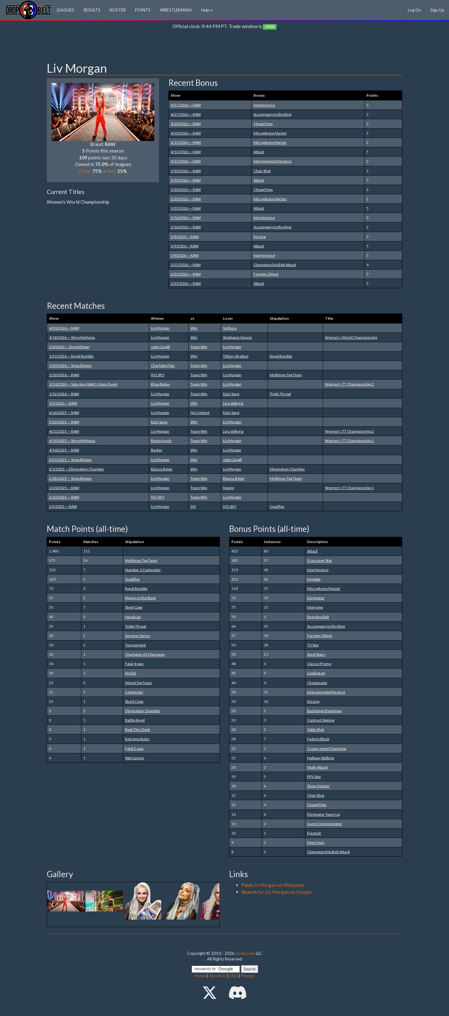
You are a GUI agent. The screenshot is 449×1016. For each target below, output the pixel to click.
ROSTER (118, 9)
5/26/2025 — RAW (64, 422)
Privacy (247, 975)
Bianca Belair (162, 469)
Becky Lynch (161, 440)
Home (200, 975)
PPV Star (314, 776)
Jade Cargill (160, 346)
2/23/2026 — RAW (186, 264)
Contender (134, 692)
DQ (193, 506)
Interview (315, 607)
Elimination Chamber (287, 469)
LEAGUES (65, 9)
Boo (112, 171)
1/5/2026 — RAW (63, 403)
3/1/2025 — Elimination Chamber (76, 469)
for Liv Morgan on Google (277, 892)
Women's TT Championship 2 (349, 384)
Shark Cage (134, 701)
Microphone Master (270, 133)
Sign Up (437, 9)
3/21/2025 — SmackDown (70, 459)
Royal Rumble (281, 356)
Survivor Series (137, 635)
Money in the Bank (140, 598)
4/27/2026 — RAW (186, 105)
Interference (264, 105)
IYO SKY (157, 374)
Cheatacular (317, 682)
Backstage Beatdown (324, 710)
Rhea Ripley (160, 384)
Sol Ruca (230, 328)
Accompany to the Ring (272, 114)
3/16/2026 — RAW (186, 217)
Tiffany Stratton (236, 356)
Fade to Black (318, 738)
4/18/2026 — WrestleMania (72, 337)
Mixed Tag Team (138, 682)
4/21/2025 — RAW (64, 431)
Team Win (199, 346)
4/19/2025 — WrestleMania (72, 440)
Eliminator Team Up (323, 814)
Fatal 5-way (134, 748)
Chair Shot (262, 170)
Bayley (156, 450)
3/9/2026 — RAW (185, 236)
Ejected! (314, 833)
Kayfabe (314, 579)
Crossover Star (319, 560)
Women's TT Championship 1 (349, 440)
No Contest (200, 412)
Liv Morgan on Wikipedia (273, 885)
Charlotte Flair (163, 365)
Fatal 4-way (134, 663)
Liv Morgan (160, 328)
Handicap (133, 617)
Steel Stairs (316, 654)
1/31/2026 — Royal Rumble (71, 356)
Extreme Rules (137, 738)
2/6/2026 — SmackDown (69, 346)
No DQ (130, 673)
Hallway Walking (320, 758)
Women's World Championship (351, 337)
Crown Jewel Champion (326, 748)
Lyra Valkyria (233, 403)
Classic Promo (319, 663)
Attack (258, 151)
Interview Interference (272, 161)
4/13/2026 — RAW (186, 142)
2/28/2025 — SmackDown (70, 478)
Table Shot (315, 729)
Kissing (259, 236)
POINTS (143, 9)
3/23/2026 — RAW (186, 208)
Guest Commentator (324, 823)
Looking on (316, 673)
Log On (414, 9)
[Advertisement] (224, 47)
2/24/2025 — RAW (64, 487)
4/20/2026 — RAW (186, 123)
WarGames (134, 758)
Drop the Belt (318, 617)
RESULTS (92, 9)
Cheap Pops (263, 123)
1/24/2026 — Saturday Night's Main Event (83, 384)
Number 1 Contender (143, 569)
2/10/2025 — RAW (64, 497)
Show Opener (318, 786)
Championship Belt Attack (274, 264)
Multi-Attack (317, 767)
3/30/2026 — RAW (186, 170)
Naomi (228, 487)
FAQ (233, 975)
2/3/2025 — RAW (63, 506)
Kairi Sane (231, 393)
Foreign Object (265, 274)
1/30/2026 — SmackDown (70, 365)
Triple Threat (280, 393)
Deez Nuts (316, 842)
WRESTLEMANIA (176, 9)
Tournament (135, 645)
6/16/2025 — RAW (64, 412)
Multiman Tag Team (286, 374)
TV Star (313, 645)
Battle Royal (135, 720)
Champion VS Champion (145, 654)
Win (194, 328)
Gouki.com (245, 953)
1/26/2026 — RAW (64, 374)
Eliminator (316, 598)
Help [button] (207, 9)
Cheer (85, 171)
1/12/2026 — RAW (64, 393)
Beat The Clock (137, 729)
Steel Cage (133, 607)
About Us (217, 975)
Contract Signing (320, 720)
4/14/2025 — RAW (64, 450)
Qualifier (277, 506)
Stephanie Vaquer (237, 337)
